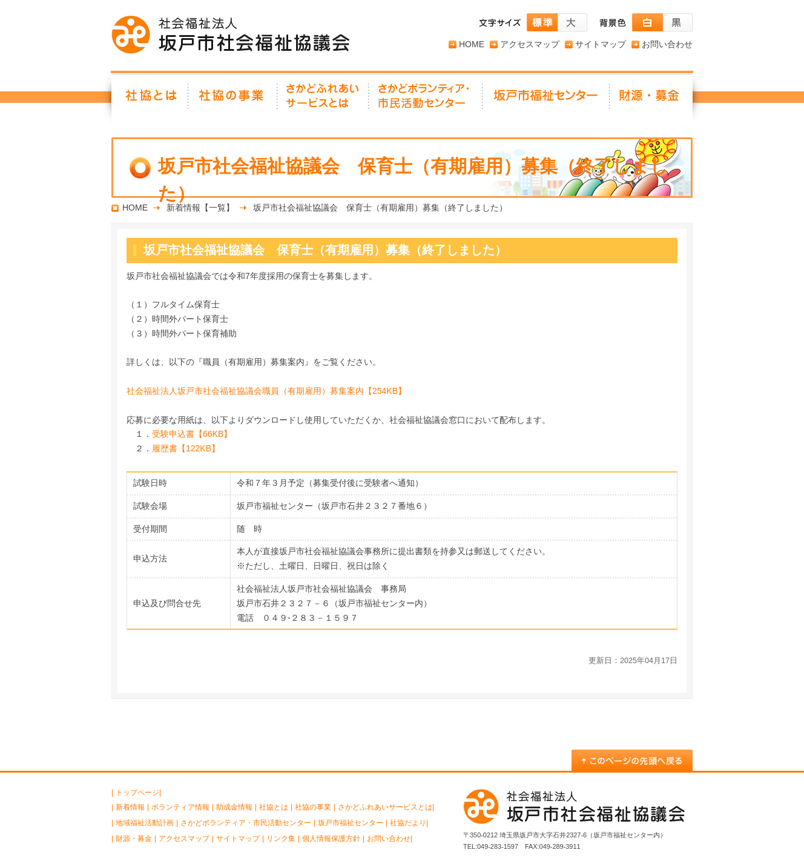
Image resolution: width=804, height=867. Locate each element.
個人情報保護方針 (331, 838)
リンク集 (280, 838)
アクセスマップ (529, 44)
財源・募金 (651, 100)
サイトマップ (600, 44)
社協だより (408, 823)
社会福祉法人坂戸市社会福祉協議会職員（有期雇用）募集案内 (266, 391)
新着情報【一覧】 (200, 207)
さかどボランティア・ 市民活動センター (426, 100)
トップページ (137, 792)
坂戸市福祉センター (546, 100)
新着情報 (130, 807)
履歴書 (186, 448)
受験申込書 (192, 434)
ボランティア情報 (180, 807)
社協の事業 (233, 100)
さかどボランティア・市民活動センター (245, 823)
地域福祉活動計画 (145, 823)
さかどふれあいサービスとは (323, 100)
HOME (471, 44)
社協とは (150, 100)
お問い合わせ (667, 44)
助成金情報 (234, 807)
